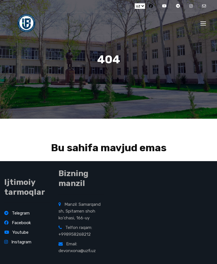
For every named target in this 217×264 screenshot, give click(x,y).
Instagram (17, 241)
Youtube (16, 232)
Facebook (17, 222)
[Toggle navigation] (203, 23)
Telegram (17, 213)
